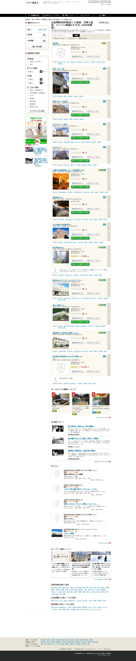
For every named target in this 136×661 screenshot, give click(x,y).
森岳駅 (92, 192)
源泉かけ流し (66, 609)
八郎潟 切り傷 (77, 219)
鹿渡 (68, 592)
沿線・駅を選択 (37, 46)
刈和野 (107, 587)
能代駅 (103, 62)
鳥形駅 (64, 300)
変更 (44, 35)
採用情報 (108, 653)
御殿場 (67, 644)
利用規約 (103, 653)
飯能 (63, 644)
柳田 (83, 587)
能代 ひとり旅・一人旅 (63, 62)
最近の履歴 (105, 1)
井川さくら (54, 592)
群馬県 (63, 639)
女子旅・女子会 (84, 609)
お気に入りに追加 (94, 56)
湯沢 (67, 587)
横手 (87, 587)
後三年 (91, 587)
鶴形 (84, 592)
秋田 (76, 589)
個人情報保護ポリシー (80, 653)
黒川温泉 (83, 642)
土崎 (85, 589)
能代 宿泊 (60, 96)
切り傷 (79, 600)
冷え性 (104, 600)
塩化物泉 (73, 609)
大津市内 (84, 644)
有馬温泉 (52, 642)
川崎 (45, 644)
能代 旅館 (80, 242)
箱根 (48, 642)
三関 (59, 587)
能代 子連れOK (67, 298)
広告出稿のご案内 (79, 649)
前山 (95, 592)
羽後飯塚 (102, 589)
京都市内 (78, 644)
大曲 (98, 587)
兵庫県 (58, 639)
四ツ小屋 (71, 589)
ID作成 (109, 4)
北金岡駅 (98, 62)
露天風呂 (84, 607)
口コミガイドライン (91, 649)
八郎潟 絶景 (75, 275)
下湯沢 (71, 587)
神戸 (89, 644)
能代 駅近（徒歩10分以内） (70, 242)
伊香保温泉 (71, 642)
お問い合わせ (107, 649)
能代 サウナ (87, 62)
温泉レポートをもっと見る (102, 461)
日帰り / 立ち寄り (35, 61)
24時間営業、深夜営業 (37, 93)
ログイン (102, 4)
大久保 (97, 589)
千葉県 (53, 639)
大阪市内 (72, 644)
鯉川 (64, 592)
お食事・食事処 (97, 600)
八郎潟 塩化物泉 (62, 192)
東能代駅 (93, 62)
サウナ (56, 600)
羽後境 (58, 589)
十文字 (76, 587)
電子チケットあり (59, 38)
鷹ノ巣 (100, 592)
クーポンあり (71, 38)
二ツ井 (91, 592)
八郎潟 (60, 592)
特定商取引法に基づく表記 (93, 653)
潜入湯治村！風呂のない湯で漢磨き (81, 426)
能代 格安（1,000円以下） (76, 62)
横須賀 (49, 644)
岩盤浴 (32, 98)
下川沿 (53, 594)
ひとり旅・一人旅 (87, 600)
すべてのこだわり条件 (37, 111)
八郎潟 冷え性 (86, 192)
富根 (87, 592)
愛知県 (86, 639)
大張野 (62, 589)
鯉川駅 (106, 192)
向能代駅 (60, 63)
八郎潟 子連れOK (84, 275)
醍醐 (80, 587)
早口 (107, 592)
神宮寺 (103, 587)
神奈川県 (43, 639)
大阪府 (72, 639)
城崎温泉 (58, 642)
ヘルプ (100, 649)
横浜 (42, 644)
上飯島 (89, 589)
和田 (66, 589)
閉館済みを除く (83, 38)
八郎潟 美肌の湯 (78, 192)
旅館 (78, 609)
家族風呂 (33, 104)
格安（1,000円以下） (70, 600)
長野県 (81, 639)
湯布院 (89, 642)
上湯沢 (63, 587)
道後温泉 (77, 642)
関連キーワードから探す (32, 646)
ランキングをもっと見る (102, 417)
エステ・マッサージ (95, 609)
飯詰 (95, 587)
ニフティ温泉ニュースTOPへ (101, 579)
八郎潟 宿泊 (70, 192)
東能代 (80, 592)
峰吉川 (53, 589)
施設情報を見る (78, 56)
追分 (93, 589)
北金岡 (75, 592)
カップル (104, 607)
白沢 (60, 594)
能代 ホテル (78, 142)
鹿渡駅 (96, 192)
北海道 (77, 639)
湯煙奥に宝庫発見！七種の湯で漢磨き (82, 451)
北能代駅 (101, 242)
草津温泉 (43, 642)
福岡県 (91, 639)
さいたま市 (57, 644)
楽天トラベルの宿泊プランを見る (80, 82)
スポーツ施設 (69, 533)
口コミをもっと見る (103, 543)
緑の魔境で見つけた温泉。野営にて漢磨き (83, 438)
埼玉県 (48, 639)
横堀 (56, 587)
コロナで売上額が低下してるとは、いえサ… (81, 489)
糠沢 (104, 592)
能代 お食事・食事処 (69, 142)
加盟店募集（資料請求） (66, 649)
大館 (57, 594)
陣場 (64, 594)
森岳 (71, 592)
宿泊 (52, 600)
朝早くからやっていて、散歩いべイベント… (81, 504)
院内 (52, 587)
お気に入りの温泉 (93, 1)
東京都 (67, 639)
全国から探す (42, 29)
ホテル (61, 600)
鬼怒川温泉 (95, 642)
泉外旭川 (80, 589)
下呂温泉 (64, 642)
